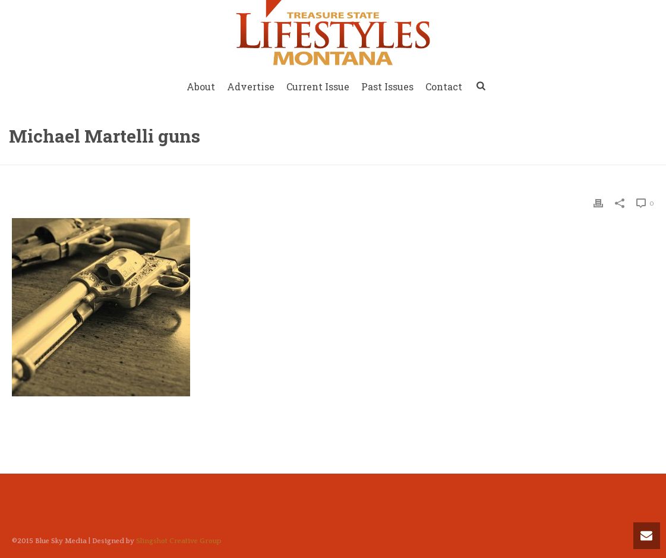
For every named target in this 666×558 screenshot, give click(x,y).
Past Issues (387, 86)
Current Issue (317, 86)
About (201, 86)
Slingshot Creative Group (179, 541)
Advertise (250, 86)
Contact (443, 86)
